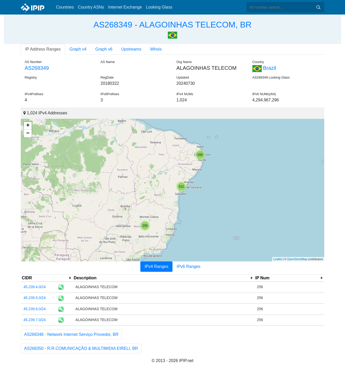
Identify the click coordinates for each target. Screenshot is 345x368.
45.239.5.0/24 (35, 298)
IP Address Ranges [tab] (43, 49)
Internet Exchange (125, 7)
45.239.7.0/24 (35, 320)
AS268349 (37, 68)
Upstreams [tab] (131, 49)
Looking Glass (159, 7)
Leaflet (277, 259)
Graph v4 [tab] (78, 49)
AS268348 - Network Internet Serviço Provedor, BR (71, 334)
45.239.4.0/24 (35, 287)
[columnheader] (47, 278)
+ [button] (28, 126)
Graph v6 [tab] (104, 49)
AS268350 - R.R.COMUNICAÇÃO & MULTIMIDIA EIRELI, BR (81, 348)
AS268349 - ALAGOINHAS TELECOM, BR (172, 24)
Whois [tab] (156, 49)
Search (318, 7)
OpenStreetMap (297, 259)
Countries (65, 7)
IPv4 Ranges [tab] (156, 266)
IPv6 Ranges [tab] (189, 266)
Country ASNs (91, 7)
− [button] (28, 133)
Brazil (264, 68)
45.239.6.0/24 (35, 309)
